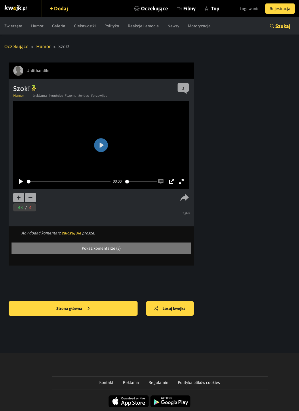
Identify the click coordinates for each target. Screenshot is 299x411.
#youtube (56, 96)
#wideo (83, 96)
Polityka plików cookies (199, 382)
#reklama (40, 96)
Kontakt (106, 382)
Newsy (173, 26)
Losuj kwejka (170, 308)
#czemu (71, 96)
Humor (37, 26)
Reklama (131, 382)
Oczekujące (154, 8)
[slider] (69, 181)
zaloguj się (71, 233)
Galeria (58, 26)
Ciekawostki (85, 26)
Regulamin (158, 382)
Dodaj (61, 8)
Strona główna (73, 308)
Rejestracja (280, 8)
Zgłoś (186, 213)
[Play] (20, 181)
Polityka (111, 26)
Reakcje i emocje (143, 26)
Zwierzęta (13, 26)
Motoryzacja (199, 26)
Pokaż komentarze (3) (101, 248)
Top (215, 8)
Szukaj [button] (282, 26)
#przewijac (99, 96)
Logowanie (250, 8)
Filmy (189, 8)
